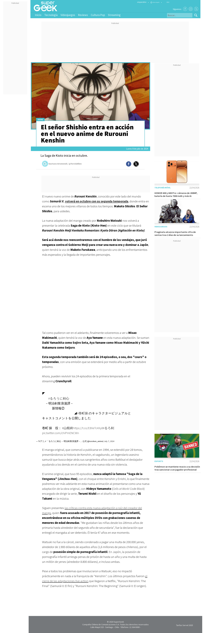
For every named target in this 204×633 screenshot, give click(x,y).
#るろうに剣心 (58, 398)
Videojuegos (68, 15)
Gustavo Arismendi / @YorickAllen (62, 164)
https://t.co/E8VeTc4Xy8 (88, 428)
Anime (40, 119)
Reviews (83, 15)
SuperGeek (119, 621)
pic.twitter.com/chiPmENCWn (60, 433)
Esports (158, 461)
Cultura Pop (98, 15)
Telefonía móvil (162, 187)
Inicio (38, 15)
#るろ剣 (108, 428)
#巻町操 (82, 413)
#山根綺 (67, 428)
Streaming (114, 15)
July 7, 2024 (109, 441)
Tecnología (51, 15)
